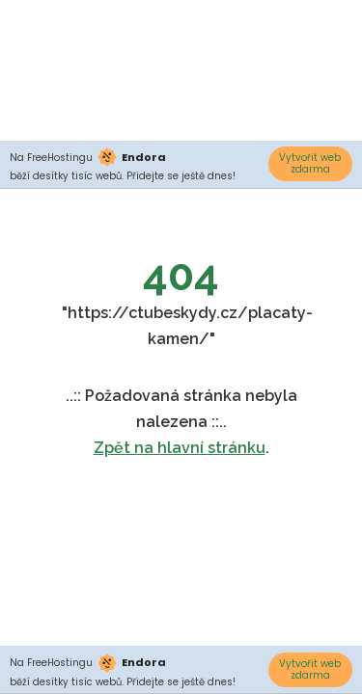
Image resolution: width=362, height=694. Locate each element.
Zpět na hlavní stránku (179, 448)
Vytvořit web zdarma (310, 163)
